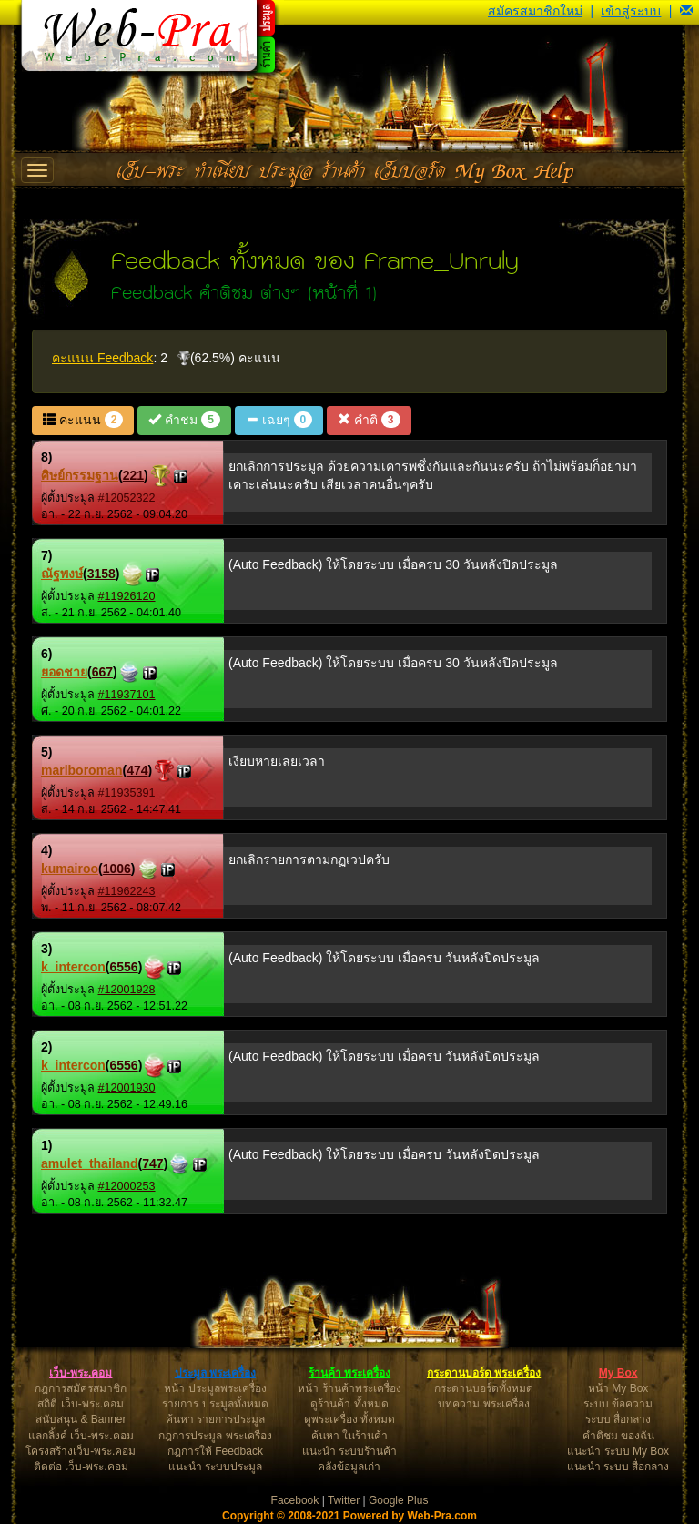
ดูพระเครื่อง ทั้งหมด (349, 1419)
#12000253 (127, 1186)
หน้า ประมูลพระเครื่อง (215, 1388)
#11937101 (127, 694)
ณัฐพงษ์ (62, 573)
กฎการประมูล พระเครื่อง (214, 1435)
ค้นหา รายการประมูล (215, 1419)
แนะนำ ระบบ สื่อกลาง (618, 1466)
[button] (686, 11)
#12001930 (127, 1088)
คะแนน (83, 419)
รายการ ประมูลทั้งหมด (215, 1403)
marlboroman (81, 770)
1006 (117, 868)
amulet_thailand (89, 1163)
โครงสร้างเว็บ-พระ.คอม (80, 1451)
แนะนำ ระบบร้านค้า (349, 1451)
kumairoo (69, 868)
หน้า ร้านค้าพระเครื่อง (349, 1388)
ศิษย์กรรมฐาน (79, 475)
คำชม (183, 419)
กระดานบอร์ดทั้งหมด (483, 1388)
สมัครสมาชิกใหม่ (535, 11)
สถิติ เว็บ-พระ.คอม (80, 1403)
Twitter (344, 1500)
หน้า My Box (618, 1388)
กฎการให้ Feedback (215, 1451)
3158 (101, 573)
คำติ (369, 419)
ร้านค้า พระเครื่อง (349, 1373)
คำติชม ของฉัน (618, 1435)
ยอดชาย (64, 672)
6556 (123, 967)
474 (137, 770)
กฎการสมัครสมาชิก (81, 1388)
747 (152, 1163)
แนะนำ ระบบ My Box (618, 1451)
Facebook (295, 1500)
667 (102, 672)
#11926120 (127, 596)
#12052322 (127, 498)
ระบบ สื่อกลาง (618, 1419)
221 (133, 475)
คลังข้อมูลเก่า (349, 1466)
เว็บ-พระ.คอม (80, 1373)
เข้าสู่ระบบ (631, 11)
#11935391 (127, 793)
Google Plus (398, 1500)
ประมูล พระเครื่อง (215, 1373)
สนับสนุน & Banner (80, 1419)
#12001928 (127, 989)
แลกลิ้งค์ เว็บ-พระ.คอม (81, 1435)
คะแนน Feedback (102, 358)
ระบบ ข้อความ (618, 1403)
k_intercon (73, 967)
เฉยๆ (279, 419)
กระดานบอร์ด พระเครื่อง (484, 1373)
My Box (618, 1373)
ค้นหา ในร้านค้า (349, 1435)
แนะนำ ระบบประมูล (215, 1466)
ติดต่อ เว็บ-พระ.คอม (81, 1466)
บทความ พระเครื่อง (483, 1403)
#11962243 (127, 891)
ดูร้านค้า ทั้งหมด (349, 1403)
